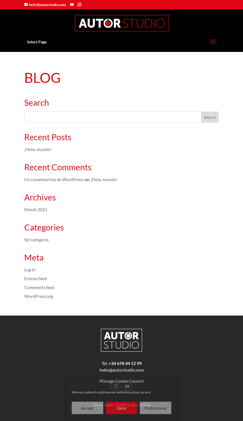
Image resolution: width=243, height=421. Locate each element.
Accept (87, 408)
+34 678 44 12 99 (125, 363)
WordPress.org (38, 296)
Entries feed (35, 278)
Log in (30, 269)
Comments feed (39, 287)
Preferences (156, 408)
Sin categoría (36, 239)
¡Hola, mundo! (37, 149)
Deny (121, 408)
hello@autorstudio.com (121, 369)
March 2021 (35, 209)
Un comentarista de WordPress (54, 179)
